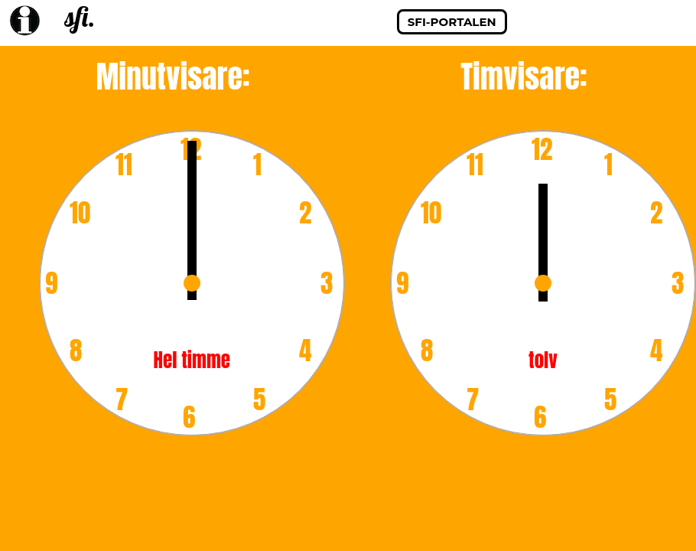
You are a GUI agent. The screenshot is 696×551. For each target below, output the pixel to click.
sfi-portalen (452, 22)
